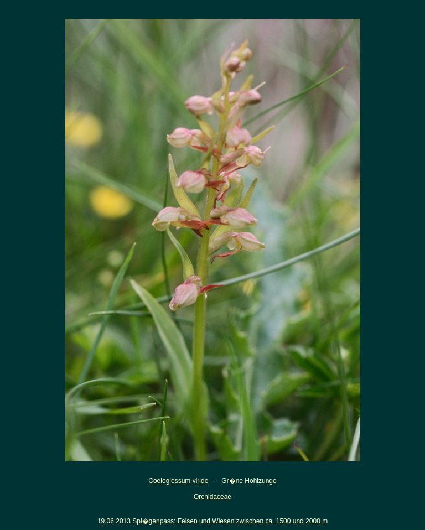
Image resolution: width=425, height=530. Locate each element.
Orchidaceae (212, 497)
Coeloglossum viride (178, 481)
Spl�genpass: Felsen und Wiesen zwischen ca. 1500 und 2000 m (230, 521)
